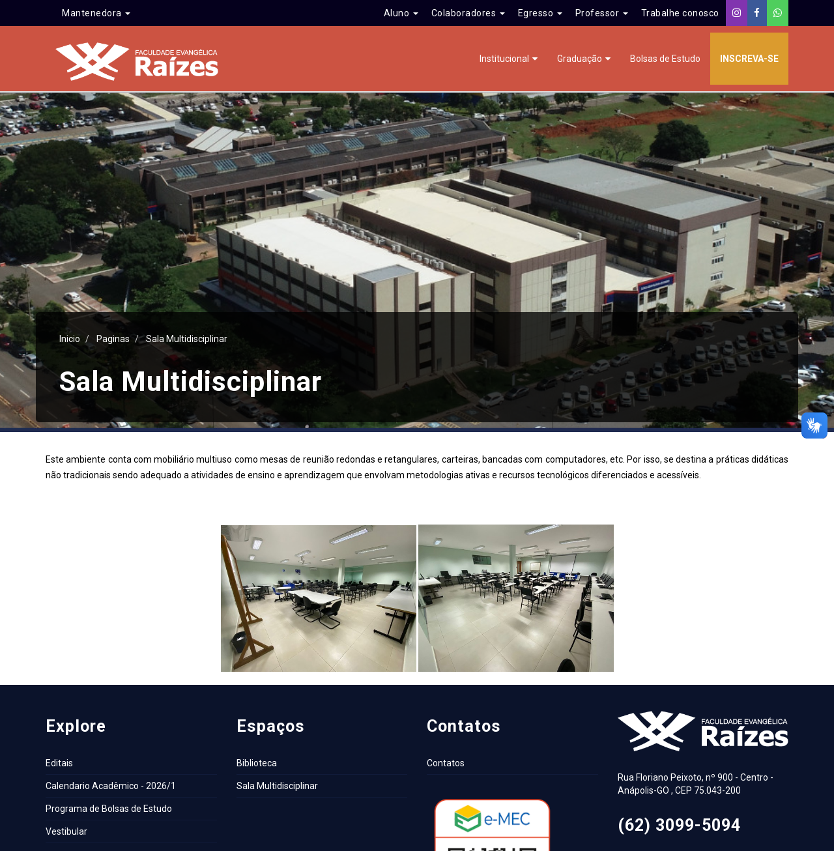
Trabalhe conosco (680, 13)
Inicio (69, 339)
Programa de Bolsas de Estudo (109, 808)
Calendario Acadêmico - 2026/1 (111, 786)
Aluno (401, 13)
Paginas (113, 339)
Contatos (446, 763)
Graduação (579, 58)
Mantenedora (96, 13)
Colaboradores (468, 13)
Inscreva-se (749, 58)
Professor (601, 13)
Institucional (504, 58)
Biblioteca (257, 763)
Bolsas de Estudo (665, 58)
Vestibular (66, 831)
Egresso (540, 13)
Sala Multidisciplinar (186, 339)
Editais (59, 763)
